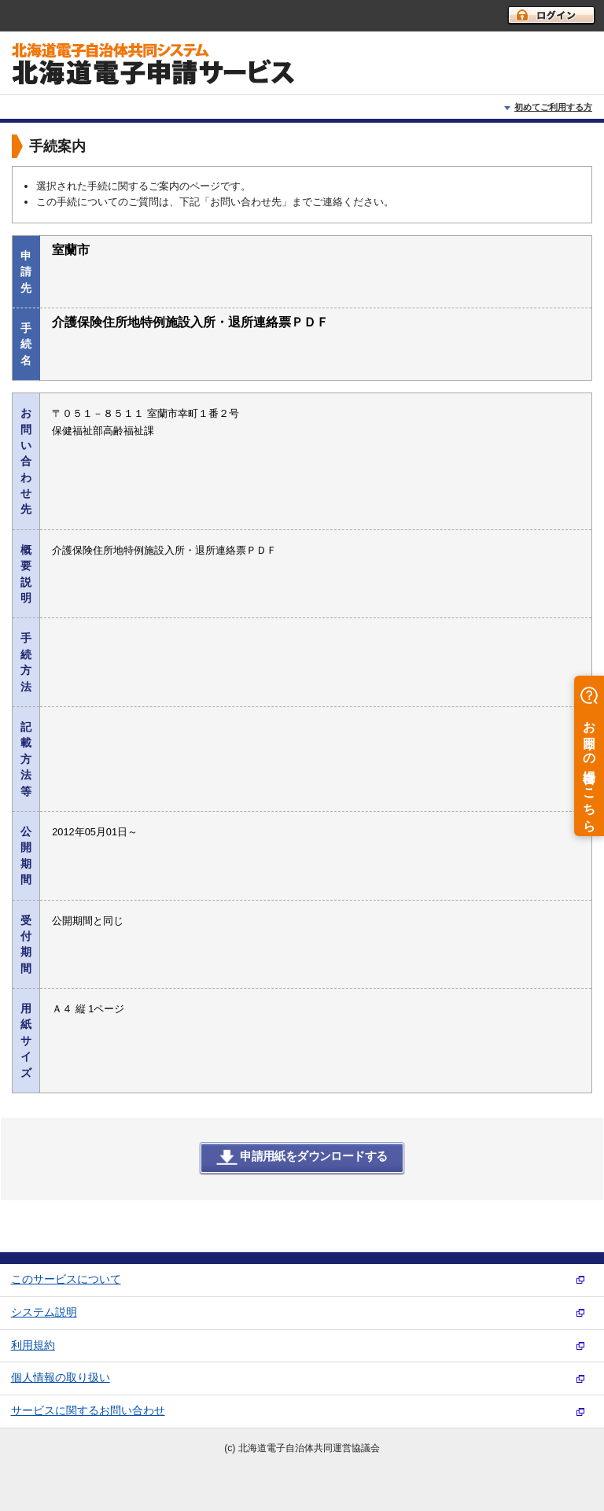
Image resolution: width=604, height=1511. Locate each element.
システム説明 (44, 1312)
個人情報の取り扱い (60, 1378)
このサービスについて (66, 1279)
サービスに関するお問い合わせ (88, 1411)
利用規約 (33, 1345)
